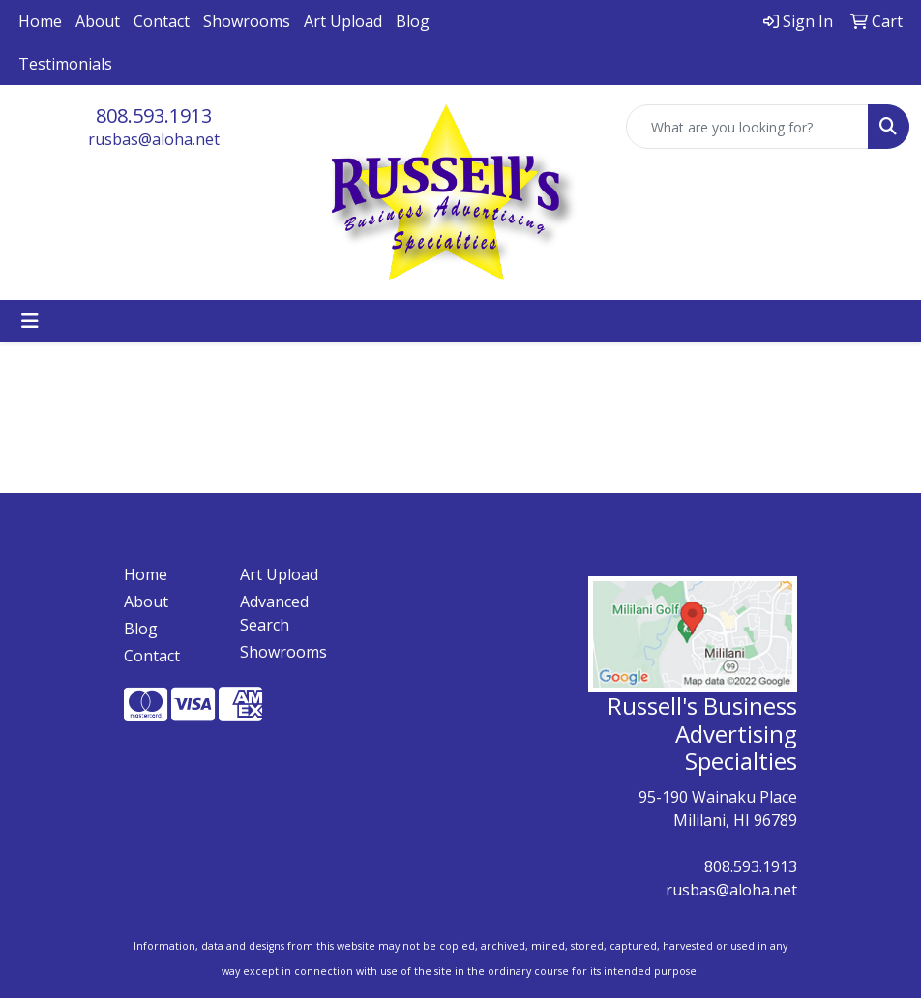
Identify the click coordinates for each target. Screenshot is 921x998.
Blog (413, 21)
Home (40, 21)
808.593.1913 (154, 116)
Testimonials (65, 63)
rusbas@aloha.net (154, 139)
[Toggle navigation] (30, 321)
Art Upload (343, 21)
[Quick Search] (747, 126)
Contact (162, 21)
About (97, 21)
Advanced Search (274, 613)
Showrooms (246, 21)
